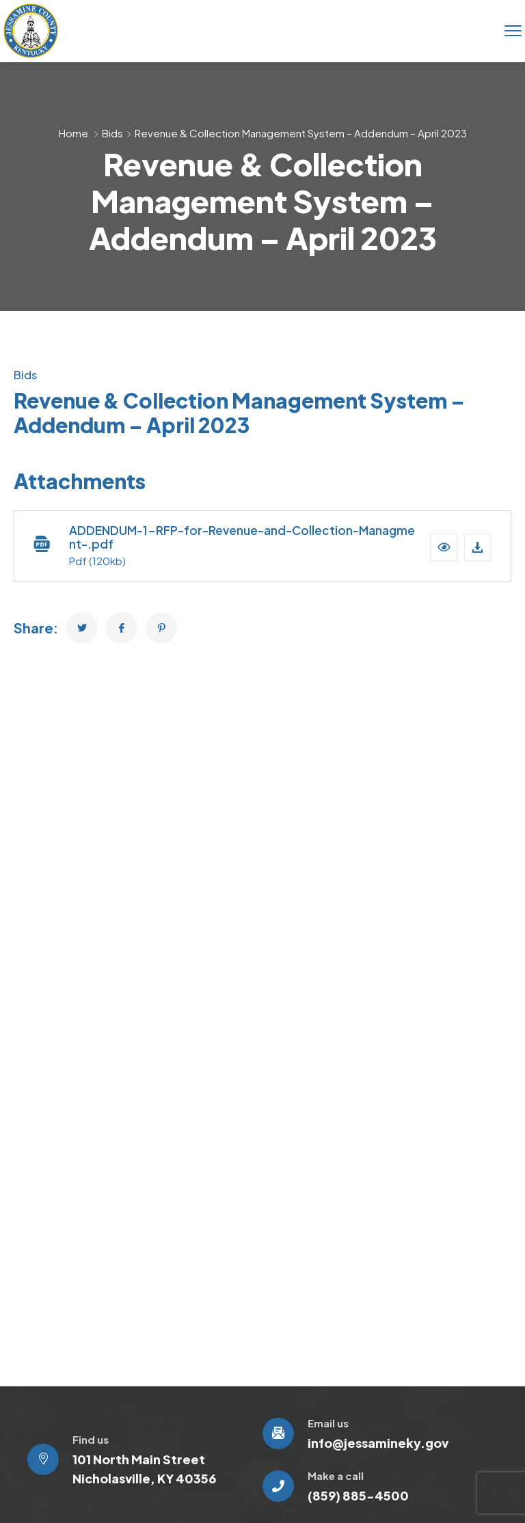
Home (73, 132)
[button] (443, 547)
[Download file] (478, 547)
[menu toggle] (513, 30)
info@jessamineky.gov (378, 1443)
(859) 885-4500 (358, 1495)
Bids (112, 132)
